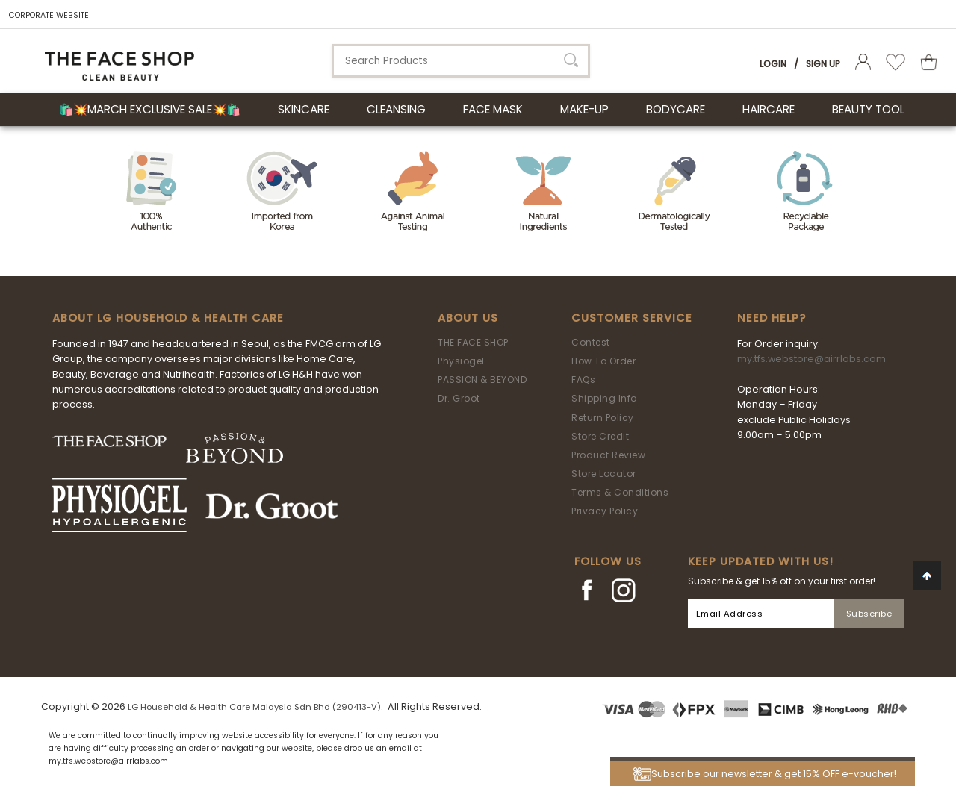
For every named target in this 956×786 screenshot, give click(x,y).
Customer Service (631, 318)
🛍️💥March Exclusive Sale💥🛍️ (149, 109)
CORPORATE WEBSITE (49, 15)
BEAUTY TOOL (868, 109)
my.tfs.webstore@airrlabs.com (811, 358)
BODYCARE (675, 109)
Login (773, 63)
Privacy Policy (604, 511)
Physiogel (461, 361)
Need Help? (771, 318)
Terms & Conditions (619, 492)
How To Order (603, 361)
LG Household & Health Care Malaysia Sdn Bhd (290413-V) (254, 707)
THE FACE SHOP (473, 342)
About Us (468, 318)
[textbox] (461, 61)
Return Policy (602, 417)
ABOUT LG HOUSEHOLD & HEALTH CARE (168, 318)
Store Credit (600, 436)
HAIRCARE (768, 109)
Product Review (608, 455)
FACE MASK (493, 109)
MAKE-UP (584, 109)
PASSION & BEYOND (482, 379)
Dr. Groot (459, 398)
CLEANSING (396, 109)
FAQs (583, 379)
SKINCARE (303, 109)
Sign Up (823, 63)
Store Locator (603, 473)
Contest (590, 342)
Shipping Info (604, 398)
